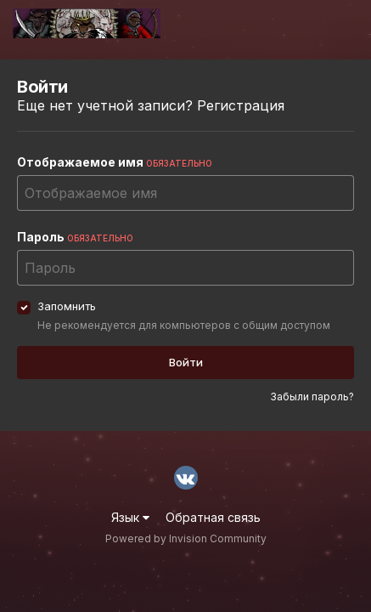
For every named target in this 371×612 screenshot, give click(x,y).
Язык (130, 517)
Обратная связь (213, 517)
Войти (186, 362)
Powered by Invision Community (186, 538)
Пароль (75, 237)
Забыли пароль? (312, 396)
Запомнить (66, 306)
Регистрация (240, 105)
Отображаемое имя (114, 162)
